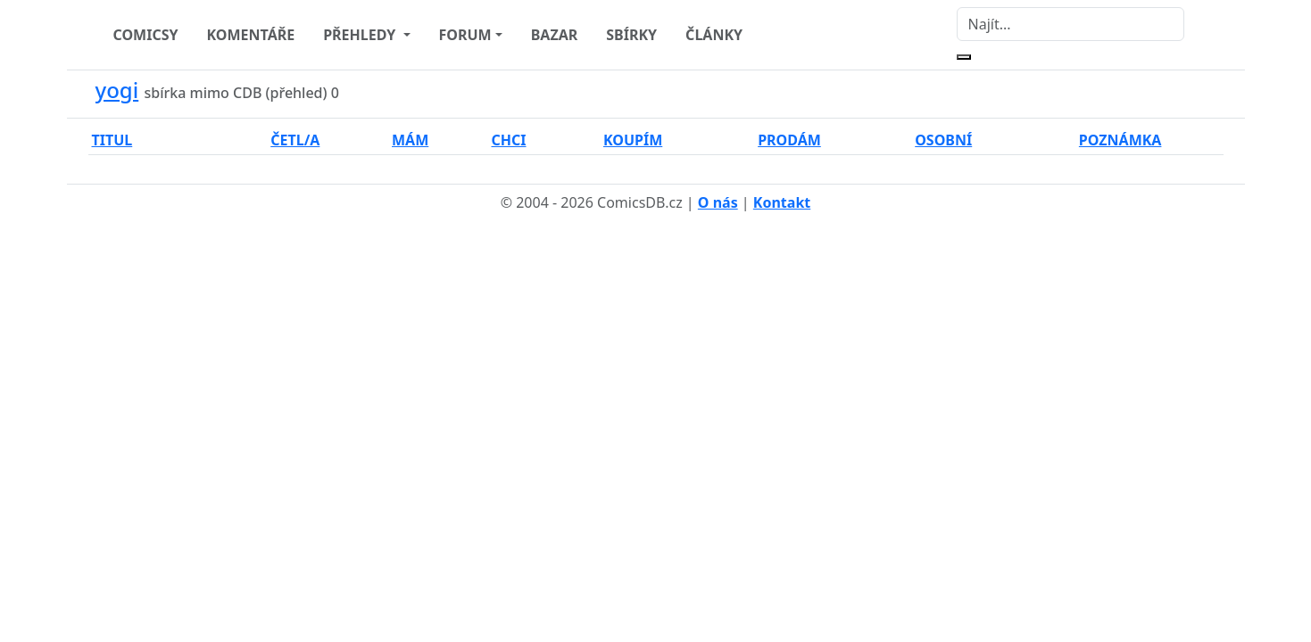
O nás (718, 202)
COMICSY (145, 35)
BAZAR (554, 35)
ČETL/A (294, 140)
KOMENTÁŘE (251, 35)
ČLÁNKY (714, 35)
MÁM (410, 140)
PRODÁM (789, 140)
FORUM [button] (465, 35)
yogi (117, 89)
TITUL (112, 140)
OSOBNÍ (943, 140)
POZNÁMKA (1120, 140)
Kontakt (781, 202)
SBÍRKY (631, 35)
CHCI (508, 140)
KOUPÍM (632, 140)
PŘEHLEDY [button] (361, 35)
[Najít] (1070, 24)
